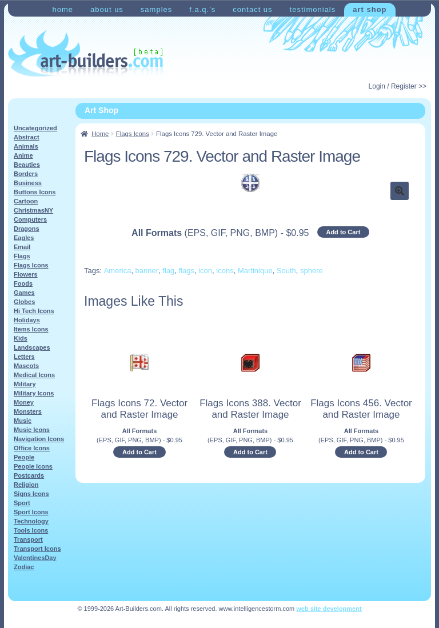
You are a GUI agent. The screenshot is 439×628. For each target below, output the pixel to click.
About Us (106, 9)
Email (22, 246)
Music (22, 420)
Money (24, 402)
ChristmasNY (33, 210)
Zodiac (24, 566)
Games (24, 292)
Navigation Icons (39, 438)
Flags (22, 256)
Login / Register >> (397, 86)
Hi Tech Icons (34, 310)
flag (168, 270)
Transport (28, 539)
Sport (22, 502)
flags (186, 270)
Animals (26, 146)
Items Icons (31, 329)
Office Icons (32, 448)
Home (62, 9)
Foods (23, 283)
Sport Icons (31, 512)
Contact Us (252, 9)
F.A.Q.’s (202, 9)
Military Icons (34, 393)
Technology (31, 521)
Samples (156, 9)
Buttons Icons (34, 192)
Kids (20, 338)
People (24, 457)
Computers (30, 219)
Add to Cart (343, 232)
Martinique (255, 270)
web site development (328, 608)
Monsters (28, 411)
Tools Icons (31, 530)
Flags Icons (132, 133)
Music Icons (32, 429)
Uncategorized (35, 128)
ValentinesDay (35, 557)
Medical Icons (34, 374)
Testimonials (313, 9)
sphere (311, 270)
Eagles (24, 237)
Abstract (26, 137)
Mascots (26, 365)
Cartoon (26, 201)
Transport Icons (37, 548)
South (286, 270)
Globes (24, 301)
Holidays (27, 320)
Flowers (26, 274)
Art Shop (369, 9)
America (117, 270)
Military (25, 384)
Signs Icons (31, 493)
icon (205, 270)
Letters (24, 356)
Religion (26, 484)
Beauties (27, 164)
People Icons (33, 466)
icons (224, 270)
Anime (23, 155)
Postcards (29, 475)
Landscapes (32, 347)
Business (28, 182)
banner (146, 270)
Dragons (26, 228)
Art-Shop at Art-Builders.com (85, 53)
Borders (26, 173)
